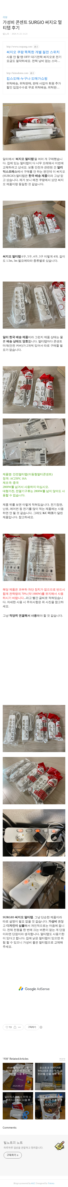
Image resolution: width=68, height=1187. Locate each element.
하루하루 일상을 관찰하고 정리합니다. (23, 1147)
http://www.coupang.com (19, 46)
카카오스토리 (34, 1045)
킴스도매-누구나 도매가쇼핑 (27, 78)
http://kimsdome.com (17, 73)
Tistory (51, 1183)
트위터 (42, 1045)
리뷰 (5, 17)
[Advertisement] (34, 666)
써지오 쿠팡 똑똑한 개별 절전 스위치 (33, 52)
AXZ (33, 1183)
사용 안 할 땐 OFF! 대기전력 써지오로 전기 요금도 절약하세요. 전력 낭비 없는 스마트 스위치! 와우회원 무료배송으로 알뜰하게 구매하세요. (34, 59)
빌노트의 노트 (13, 1143)
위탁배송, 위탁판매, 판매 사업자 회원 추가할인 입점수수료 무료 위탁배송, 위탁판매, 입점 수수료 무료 (34, 85)
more (62, 1058)
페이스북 (26, 1045)
